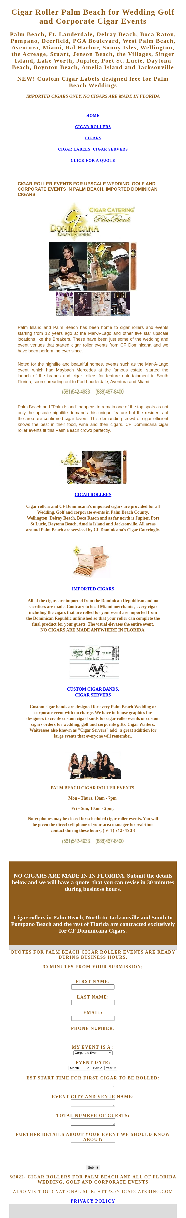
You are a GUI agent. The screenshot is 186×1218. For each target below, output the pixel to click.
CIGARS (93, 138)
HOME (93, 115)
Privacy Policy (93, 1201)
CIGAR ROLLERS (93, 127)
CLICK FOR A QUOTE (93, 160)
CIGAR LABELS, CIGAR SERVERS (93, 149)
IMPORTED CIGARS (93, 589)
